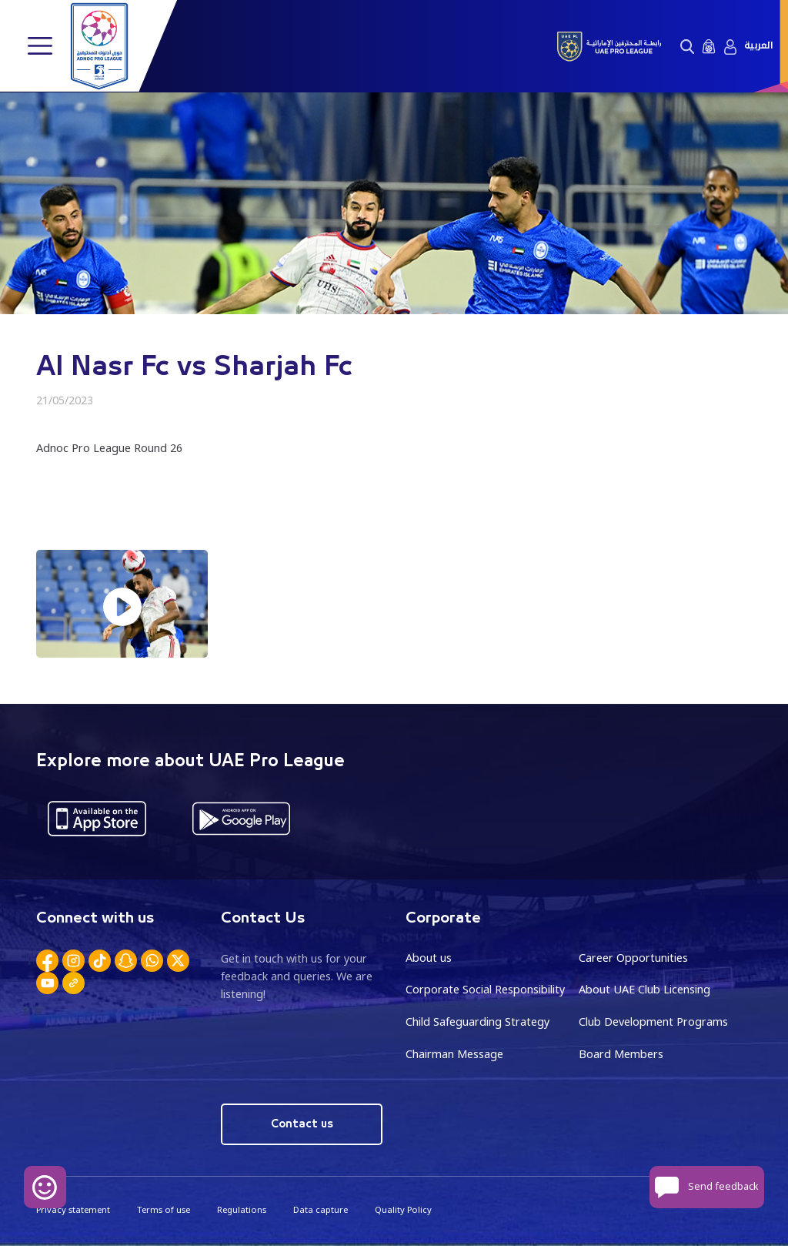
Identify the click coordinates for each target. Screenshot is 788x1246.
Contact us (302, 1124)
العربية (758, 46)
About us (429, 957)
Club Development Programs (653, 1021)
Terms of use (163, 1209)
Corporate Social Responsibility (485, 989)
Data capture (320, 1209)
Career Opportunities (633, 957)
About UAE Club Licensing (644, 989)
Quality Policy (403, 1209)
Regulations (241, 1209)
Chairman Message (454, 1054)
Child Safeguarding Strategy (477, 1021)
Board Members (621, 1054)
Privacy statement (73, 1209)
